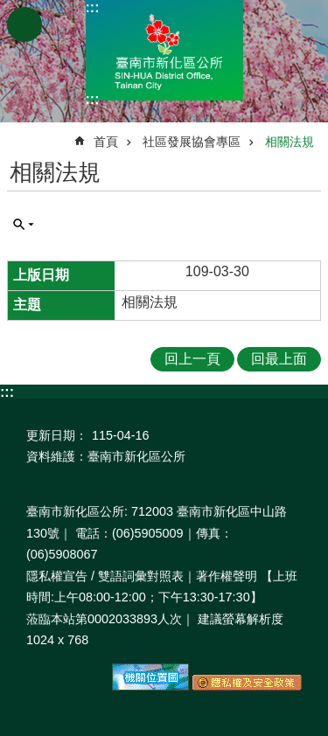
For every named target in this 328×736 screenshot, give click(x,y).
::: (93, 7)
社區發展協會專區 (192, 142)
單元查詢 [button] (23, 224)
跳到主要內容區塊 (9, 9)
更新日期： (56, 435)
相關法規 (289, 142)
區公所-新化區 (164, 50)
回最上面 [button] (279, 358)
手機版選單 (24, 24)
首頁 (106, 142)
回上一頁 (192, 358)
